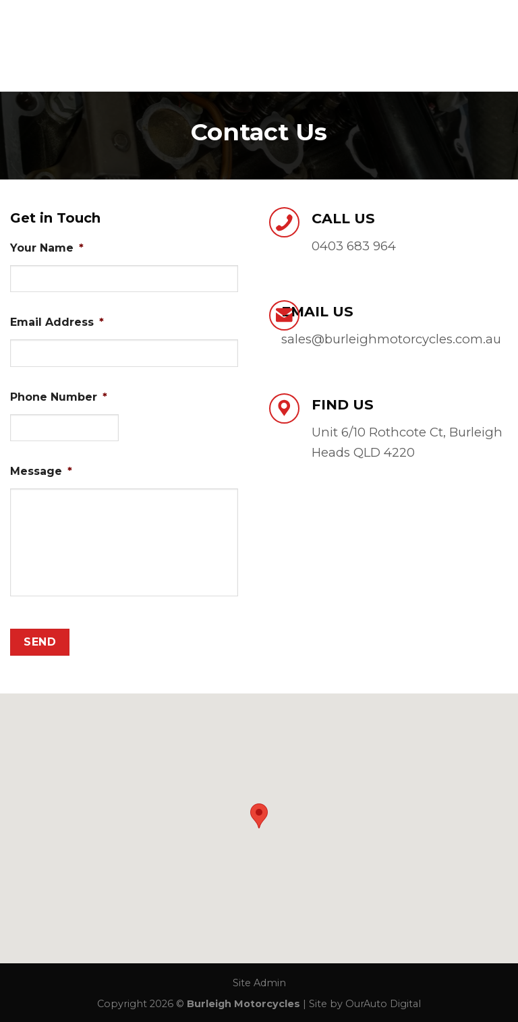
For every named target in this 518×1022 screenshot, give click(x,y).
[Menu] (500, 45)
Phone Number (58, 397)
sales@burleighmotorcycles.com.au (391, 339)
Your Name (47, 248)
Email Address (57, 322)
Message (41, 471)
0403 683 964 (354, 246)
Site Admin (259, 983)
